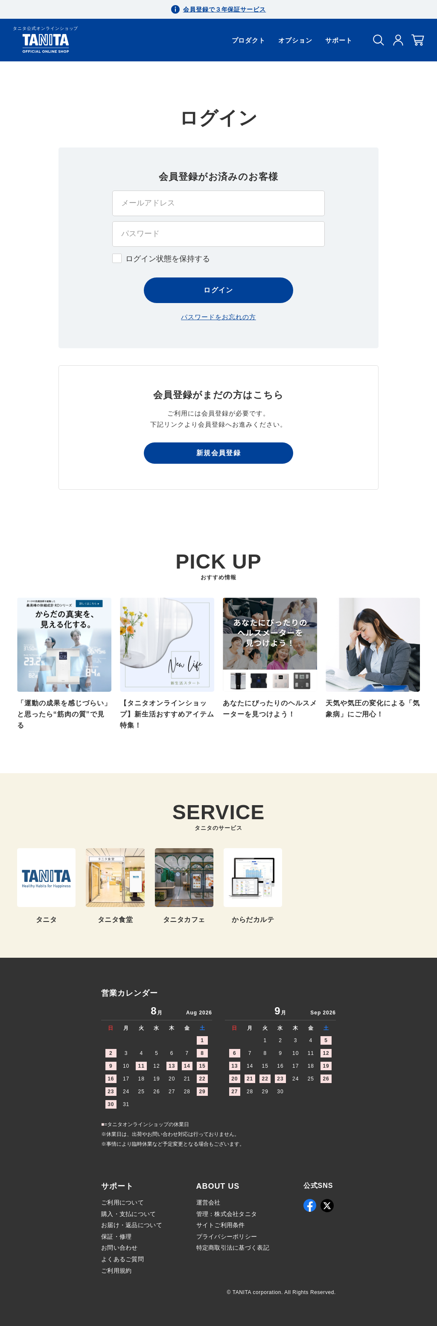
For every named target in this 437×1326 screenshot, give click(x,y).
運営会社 (208, 1202)
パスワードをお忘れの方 (218, 317)
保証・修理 (116, 1236)
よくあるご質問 (122, 1259)
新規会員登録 (218, 452)
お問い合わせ (119, 1247)
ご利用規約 (116, 1270)
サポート (339, 40)
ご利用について (122, 1202)
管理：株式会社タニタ (226, 1213)
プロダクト (249, 40)
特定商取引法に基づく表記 (232, 1247)
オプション (295, 40)
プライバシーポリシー (226, 1236)
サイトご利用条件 (220, 1225)
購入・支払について (128, 1213)
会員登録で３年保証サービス (224, 9)
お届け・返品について (131, 1225)
